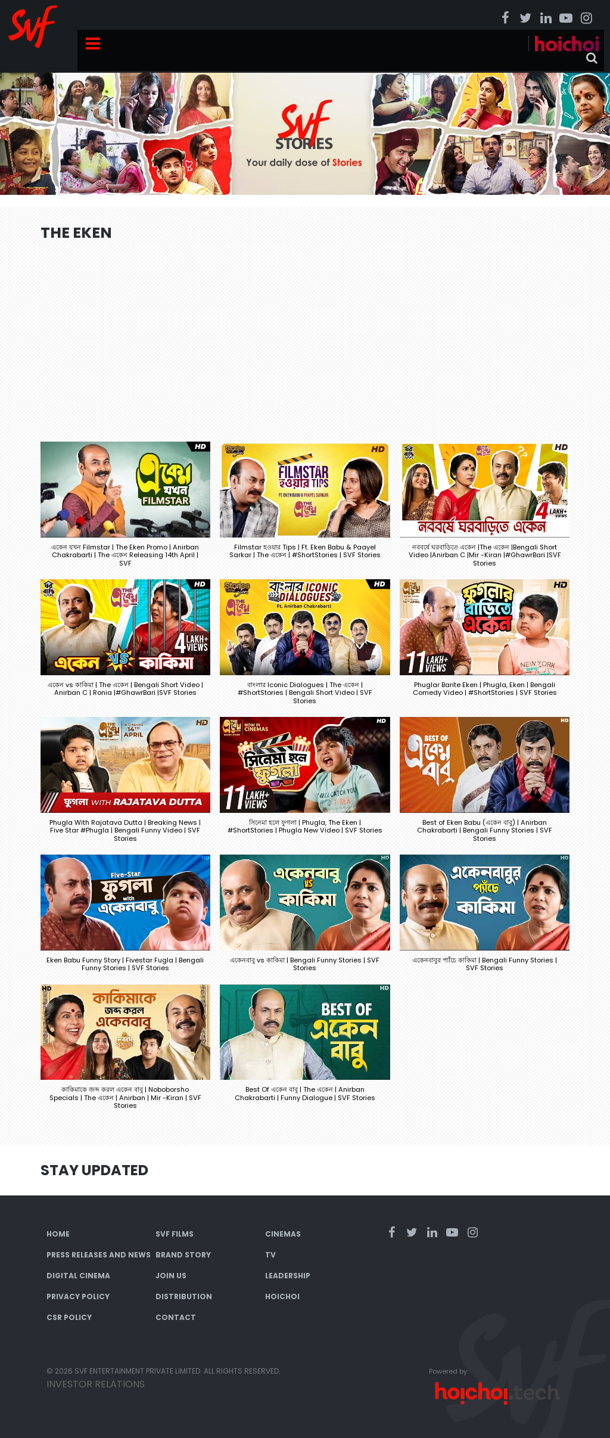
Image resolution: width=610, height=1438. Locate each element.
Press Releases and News (98, 1255)
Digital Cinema (78, 1276)
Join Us (170, 1276)
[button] (126, 510)
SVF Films (174, 1234)
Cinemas (283, 1234)
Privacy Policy (78, 1296)
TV (270, 1255)
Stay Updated (94, 1170)
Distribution (183, 1296)
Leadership (287, 1276)
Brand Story (183, 1255)
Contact (175, 1317)
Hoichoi (282, 1296)
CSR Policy (69, 1317)
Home (58, 1234)
